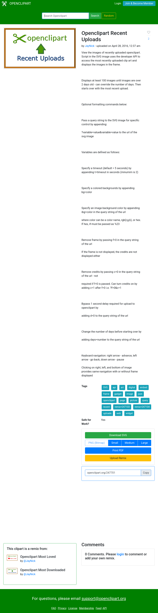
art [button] (122, 387)
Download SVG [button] (118, 435)
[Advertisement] (79, 509)
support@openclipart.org (104, 598)
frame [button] (106, 394)
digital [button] (132, 387)
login (120, 554)
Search (95, 15)
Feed (99, 608)
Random (109, 15)
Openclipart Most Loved (38, 557)
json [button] (140, 394)
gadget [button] (118, 394)
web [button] (118, 413)
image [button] (129, 394)
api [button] (114, 387)
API (104, 608)
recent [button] (106, 407)
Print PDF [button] (118, 450)
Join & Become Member (139, 3)
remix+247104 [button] (142, 407)
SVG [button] (105, 387)
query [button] (145, 400)
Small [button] (115, 442)
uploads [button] (107, 413)
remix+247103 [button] (122, 407)
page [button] (122, 400)
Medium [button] (129, 442)
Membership (86, 608)
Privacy (62, 608)
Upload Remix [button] (118, 458)
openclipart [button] (109, 400)
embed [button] (143, 387)
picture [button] (133, 400)
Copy (146, 472)
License (72, 608)
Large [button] (144, 442)
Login (117, 3)
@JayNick (29, 560)
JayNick (89, 46)
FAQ (53, 608)
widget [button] (129, 413)
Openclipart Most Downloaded (42, 570)
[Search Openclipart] (65, 16)
